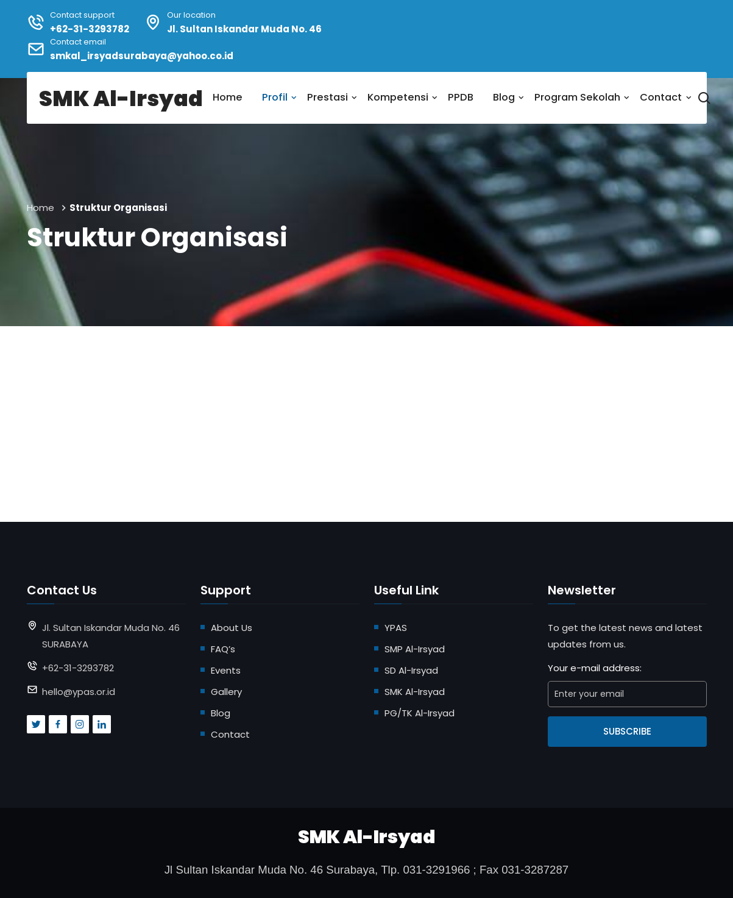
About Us (231, 627)
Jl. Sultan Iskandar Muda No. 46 (244, 29)
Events (226, 670)
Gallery (226, 691)
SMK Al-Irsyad (414, 691)
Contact (661, 97)
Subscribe (627, 731)
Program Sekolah (577, 97)
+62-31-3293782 (89, 29)
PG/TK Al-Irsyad (419, 713)
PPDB (460, 97)
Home (228, 97)
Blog (504, 97)
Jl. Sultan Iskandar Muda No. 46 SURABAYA (111, 635)
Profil (275, 97)
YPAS (395, 627)
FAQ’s (223, 649)
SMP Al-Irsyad (414, 649)
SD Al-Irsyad (411, 670)
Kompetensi (397, 97)
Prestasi (327, 97)
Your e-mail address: (595, 667)
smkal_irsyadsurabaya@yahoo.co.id (141, 55)
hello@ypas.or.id (78, 691)
